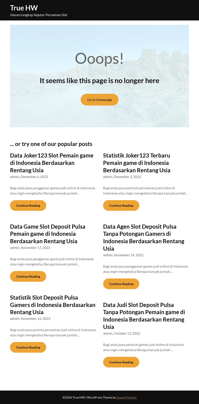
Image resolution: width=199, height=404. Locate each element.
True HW (24, 7)
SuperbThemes (127, 397)
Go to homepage (99, 99)
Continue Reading (28, 205)
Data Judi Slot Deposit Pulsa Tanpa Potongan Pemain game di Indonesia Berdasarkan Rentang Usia (144, 315)
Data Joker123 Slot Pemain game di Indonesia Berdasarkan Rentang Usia (52, 163)
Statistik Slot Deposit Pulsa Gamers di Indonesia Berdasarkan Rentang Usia (52, 305)
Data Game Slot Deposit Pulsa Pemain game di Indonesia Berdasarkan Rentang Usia (47, 234)
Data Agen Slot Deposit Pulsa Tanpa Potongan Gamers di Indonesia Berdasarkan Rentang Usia (143, 237)
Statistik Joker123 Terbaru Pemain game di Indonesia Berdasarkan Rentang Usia (136, 163)
